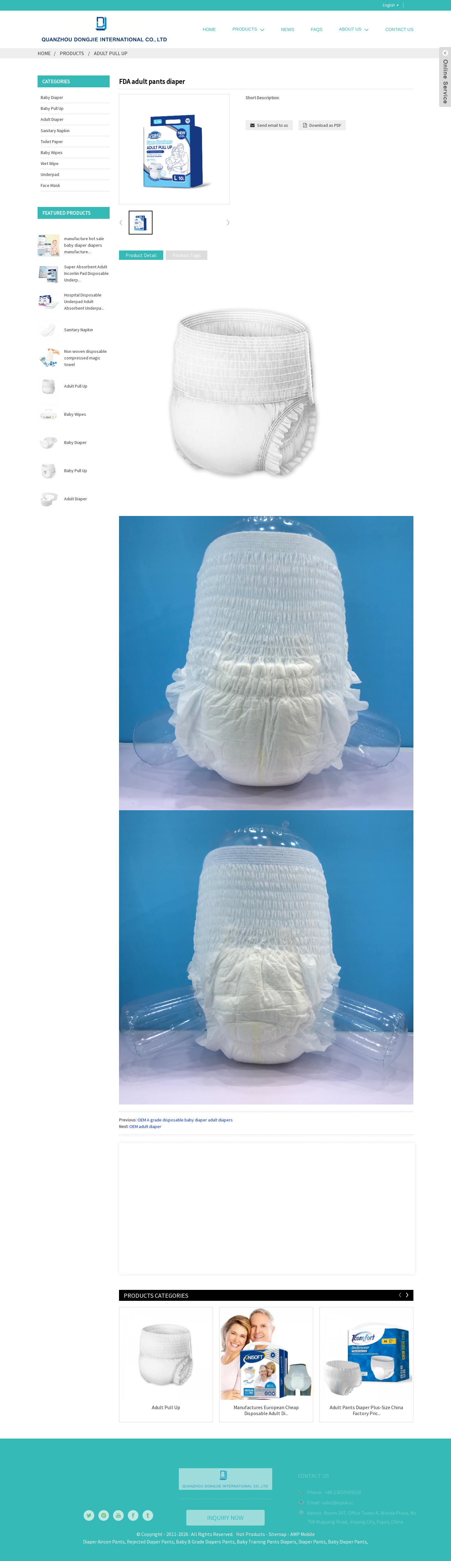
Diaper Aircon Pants (104, 1541)
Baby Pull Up (52, 108)
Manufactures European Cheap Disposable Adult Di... (266, 1410)
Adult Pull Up (110, 53)
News (287, 29)
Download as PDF (325, 125)
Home (209, 29)
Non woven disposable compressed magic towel (85, 357)
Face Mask (50, 185)
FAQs (316, 29)
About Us (354, 29)
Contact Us (399, 29)
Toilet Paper (52, 141)
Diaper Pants (312, 1541)
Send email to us (272, 125)
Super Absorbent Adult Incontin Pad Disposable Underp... (86, 273)
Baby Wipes (52, 152)
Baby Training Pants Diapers (266, 1541)
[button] (228, 223)
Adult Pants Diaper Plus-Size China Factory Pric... (366, 1410)
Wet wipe (50, 163)
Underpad (50, 174)
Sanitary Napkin (55, 130)
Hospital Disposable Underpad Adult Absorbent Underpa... (84, 301)
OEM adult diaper (145, 1126)
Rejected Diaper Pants (150, 1541)
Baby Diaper (52, 97)
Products (248, 29)
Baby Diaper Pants (347, 1541)
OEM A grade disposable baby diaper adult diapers (185, 1120)
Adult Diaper (52, 119)
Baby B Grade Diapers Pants (205, 1541)
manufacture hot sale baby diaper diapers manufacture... (84, 245)
